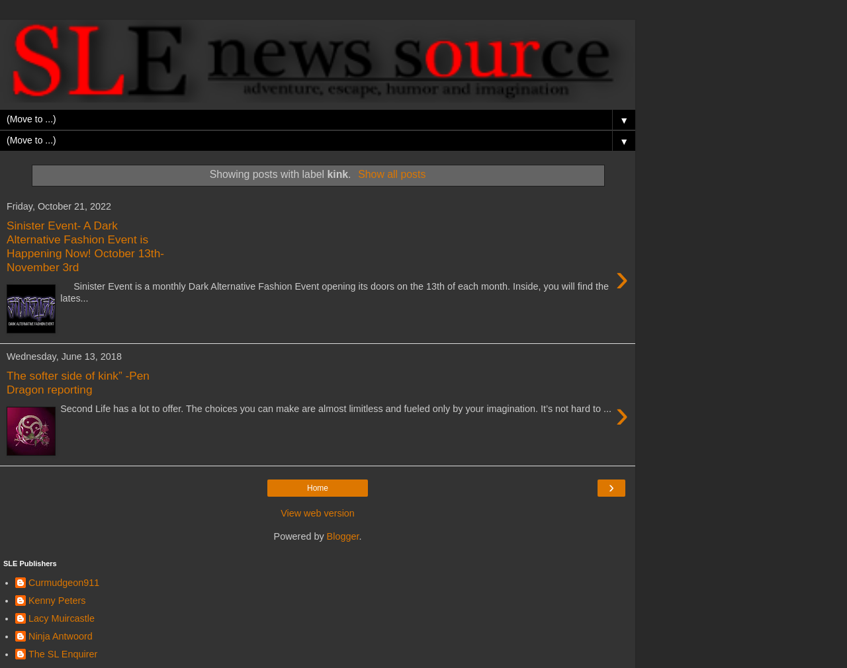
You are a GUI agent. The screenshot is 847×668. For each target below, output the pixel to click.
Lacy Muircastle (61, 618)
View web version (318, 513)
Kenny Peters (56, 600)
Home (317, 488)
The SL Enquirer (62, 654)
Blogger (343, 536)
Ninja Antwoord (60, 636)
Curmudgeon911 (63, 582)
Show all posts (391, 174)
